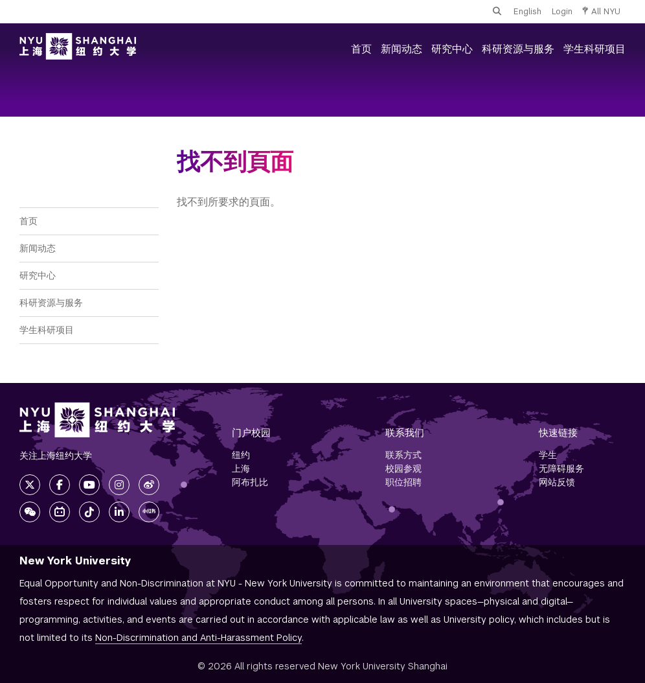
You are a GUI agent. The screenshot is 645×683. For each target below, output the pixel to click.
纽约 (241, 455)
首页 (361, 49)
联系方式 (403, 455)
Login (562, 11)
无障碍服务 (561, 468)
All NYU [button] (601, 11)
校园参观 (403, 468)
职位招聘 (403, 482)
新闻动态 (401, 49)
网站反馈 (557, 482)
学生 (548, 455)
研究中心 (452, 49)
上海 (241, 468)
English (527, 11)
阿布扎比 (250, 482)
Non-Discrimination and (198, 637)
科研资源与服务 (518, 49)
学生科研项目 (594, 49)
